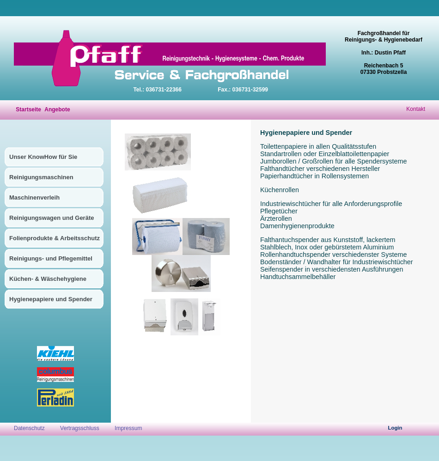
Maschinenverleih (34, 197)
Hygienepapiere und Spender (50, 299)
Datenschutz (30, 428)
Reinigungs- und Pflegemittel (50, 258)
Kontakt (415, 109)
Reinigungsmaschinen (41, 177)
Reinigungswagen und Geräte (51, 217)
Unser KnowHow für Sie (43, 156)
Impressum (128, 428)
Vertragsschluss (79, 428)
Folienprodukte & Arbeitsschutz (54, 238)
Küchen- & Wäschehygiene (47, 278)
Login (395, 428)
